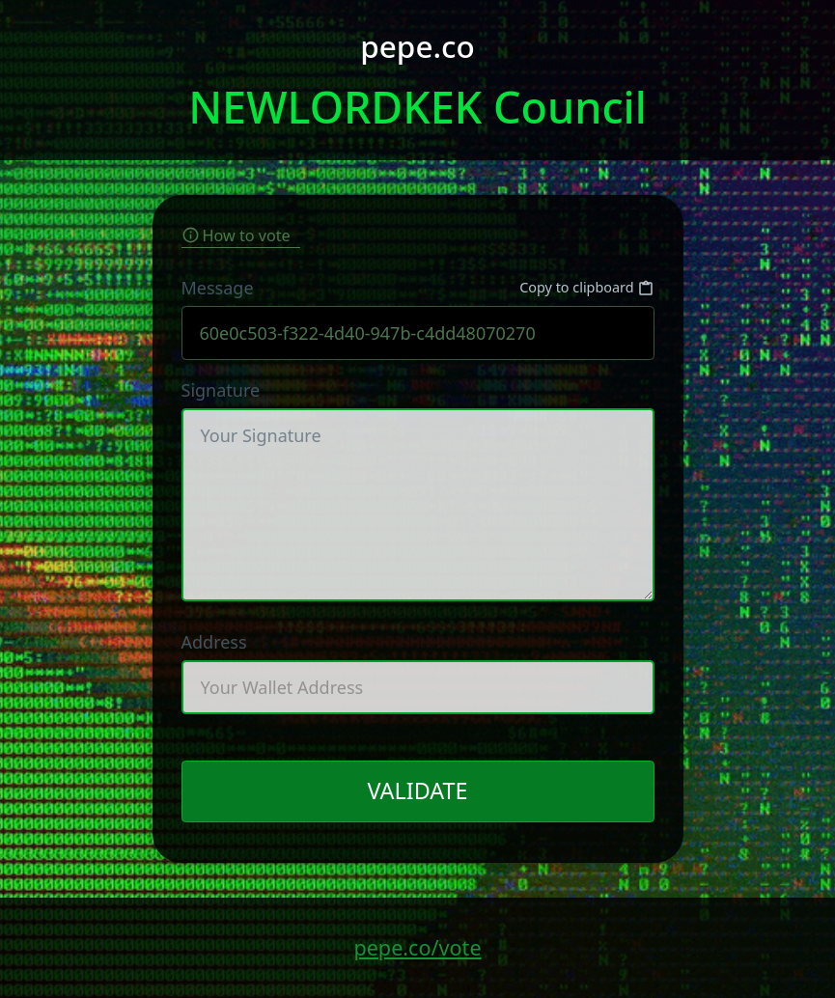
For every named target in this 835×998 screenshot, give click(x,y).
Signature (417, 489)
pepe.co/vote (417, 947)
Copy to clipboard (586, 287)
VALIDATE (417, 790)
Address (417, 672)
